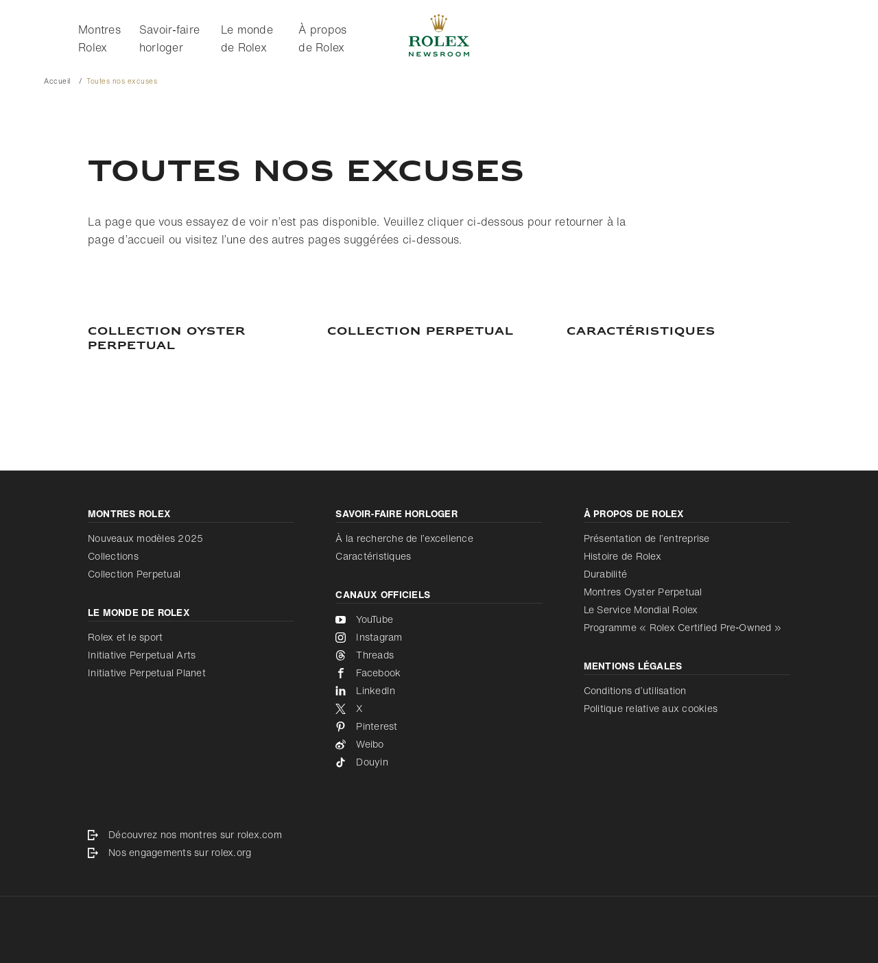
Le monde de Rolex (247, 38)
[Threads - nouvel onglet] (438, 655)
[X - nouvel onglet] (438, 708)
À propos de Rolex (322, 38)
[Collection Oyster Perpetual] (199, 339)
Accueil (57, 81)
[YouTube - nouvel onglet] (438, 619)
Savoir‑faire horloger (169, 38)
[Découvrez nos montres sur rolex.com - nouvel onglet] (439, 835)
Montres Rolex (99, 38)
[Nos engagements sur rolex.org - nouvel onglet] (439, 852)
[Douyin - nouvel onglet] (438, 762)
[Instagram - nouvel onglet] (438, 637)
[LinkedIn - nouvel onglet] (438, 691)
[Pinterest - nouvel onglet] (438, 726)
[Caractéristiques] (678, 332)
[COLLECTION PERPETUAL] (439, 332)
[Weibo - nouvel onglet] (438, 744)
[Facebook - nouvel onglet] (438, 673)
